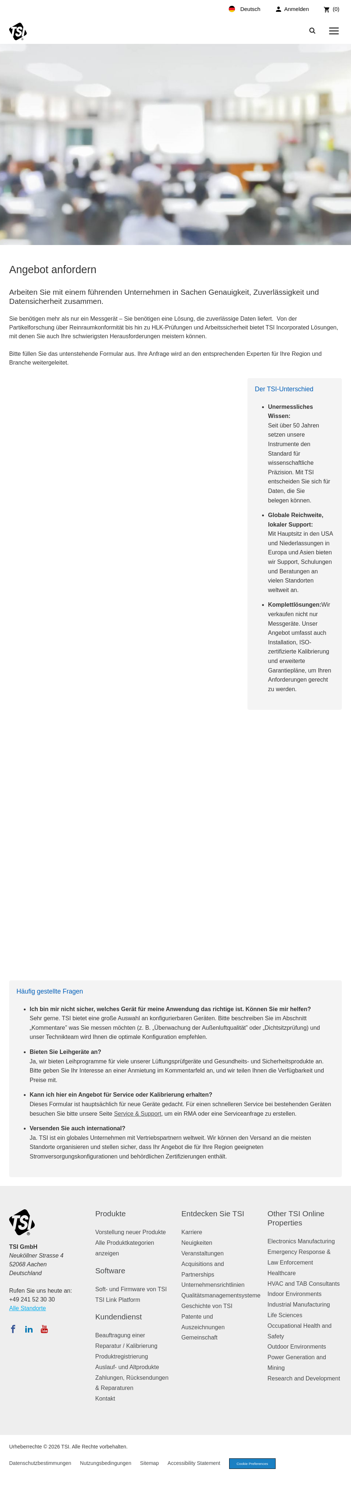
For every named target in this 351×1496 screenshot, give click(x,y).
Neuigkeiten (197, 1243)
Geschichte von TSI (207, 1306)
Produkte (110, 1213)
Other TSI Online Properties (296, 1218)
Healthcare (282, 1273)
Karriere (192, 1232)
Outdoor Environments (297, 1347)
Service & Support (137, 1114)
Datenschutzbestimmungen (40, 1464)
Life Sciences (285, 1315)
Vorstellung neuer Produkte (130, 1232)
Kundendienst (118, 1316)
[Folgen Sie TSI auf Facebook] (13, 1329)
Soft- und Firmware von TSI (131, 1289)
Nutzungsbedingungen (105, 1464)
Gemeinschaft (200, 1337)
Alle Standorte (27, 1308)
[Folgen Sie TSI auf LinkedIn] (29, 1329)
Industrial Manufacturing (299, 1304)
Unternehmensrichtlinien (213, 1285)
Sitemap (149, 1464)
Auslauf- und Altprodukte (127, 1367)
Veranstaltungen (203, 1253)
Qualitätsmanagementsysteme (221, 1295)
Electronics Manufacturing (301, 1241)
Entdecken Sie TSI (213, 1213)
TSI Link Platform (117, 1300)
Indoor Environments (295, 1294)
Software (110, 1270)
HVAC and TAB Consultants (304, 1284)
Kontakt (105, 1398)
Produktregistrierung (121, 1356)
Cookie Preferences (255, 1464)
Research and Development (304, 1378)
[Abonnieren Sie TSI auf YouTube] (44, 1329)
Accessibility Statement (194, 1464)
